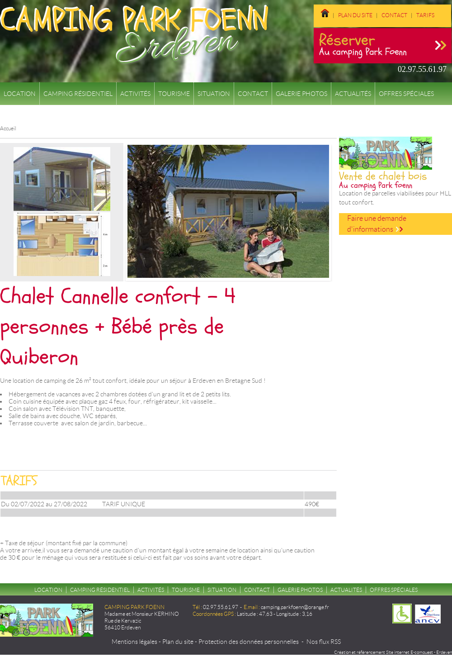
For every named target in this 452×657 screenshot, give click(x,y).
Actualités (353, 93)
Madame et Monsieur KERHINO (141, 614)
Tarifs (425, 15)
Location (20, 93)
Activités (135, 93)
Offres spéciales (406, 93)
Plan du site (355, 15)
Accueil (8, 128)
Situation (214, 93)
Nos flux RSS (323, 641)
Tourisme (174, 93)
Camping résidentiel (78, 93)
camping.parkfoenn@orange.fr (295, 607)
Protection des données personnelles (248, 641)
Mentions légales (134, 641)
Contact (394, 15)
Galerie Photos (301, 93)
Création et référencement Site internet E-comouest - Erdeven (393, 652)
